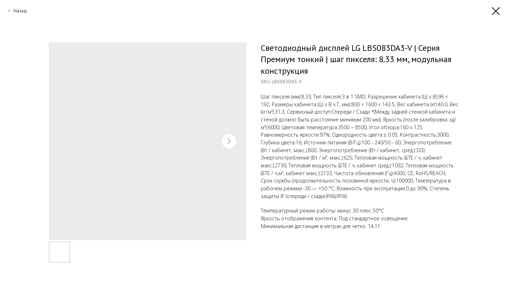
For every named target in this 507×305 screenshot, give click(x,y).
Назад (20, 10)
